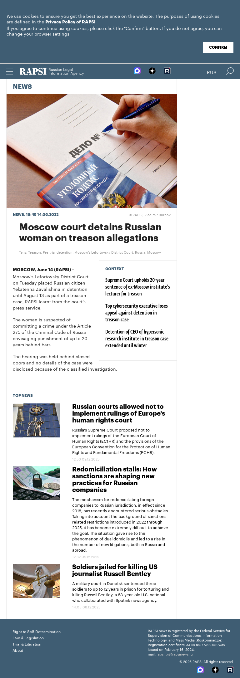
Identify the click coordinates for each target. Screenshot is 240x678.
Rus (212, 72)
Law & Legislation (28, 637)
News (22, 87)
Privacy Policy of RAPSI (70, 22)
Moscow (154, 252)
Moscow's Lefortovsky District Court (103, 252)
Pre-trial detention (57, 252)
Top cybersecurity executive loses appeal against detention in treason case (136, 313)
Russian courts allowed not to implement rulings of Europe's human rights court (118, 414)
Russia (140, 252)
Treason (34, 252)
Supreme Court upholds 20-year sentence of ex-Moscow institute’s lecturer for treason (137, 287)
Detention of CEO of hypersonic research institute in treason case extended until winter (136, 339)
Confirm (218, 47)
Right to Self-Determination (36, 631)
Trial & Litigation (26, 643)
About (17, 650)
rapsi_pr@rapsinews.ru (175, 653)
